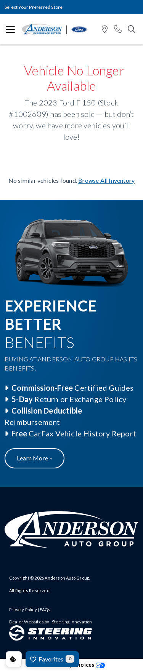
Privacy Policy (23, 609)
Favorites (52, 659)
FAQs (45, 609)
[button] (105, 29)
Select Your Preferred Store (34, 7)
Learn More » (34, 458)
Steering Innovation (72, 621)
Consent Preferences (14, 659)
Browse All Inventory (106, 180)
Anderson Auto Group (67, 577)
